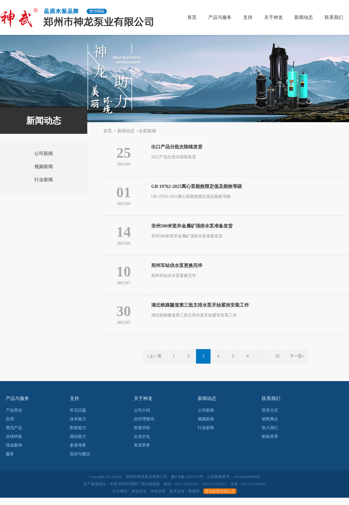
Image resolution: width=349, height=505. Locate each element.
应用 (10, 426)
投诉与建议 (80, 461)
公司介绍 (142, 417)
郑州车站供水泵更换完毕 (176, 269)
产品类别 (14, 417)
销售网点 (270, 426)
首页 (192, 17)
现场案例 (14, 452)
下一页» (297, 363)
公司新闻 (43, 153)
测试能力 (78, 444)
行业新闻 (43, 179)
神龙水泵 (157, 498)
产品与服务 (220, 17)
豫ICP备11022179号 (187, 484)
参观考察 (78, 452)
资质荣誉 (142, 452)
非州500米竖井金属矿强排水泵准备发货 (192, 228)
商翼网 (194, 498)
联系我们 (334, 17)
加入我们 (270, 435)
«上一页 (154, 363)
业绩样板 (14, 444)
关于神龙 (273, 17)
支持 (247, 17)
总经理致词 (144, 426)
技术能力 (78, 426)
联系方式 (270, 417)
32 (277, 363)
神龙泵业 (139, 498)
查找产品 (14, 435)
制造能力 (78, 435)
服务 (10, 461)
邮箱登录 (270, 444)
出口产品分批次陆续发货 (176, 146)
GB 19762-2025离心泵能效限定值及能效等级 (196, 187)
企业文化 (142, 444)
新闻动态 (303, 17)
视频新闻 (43, 166)
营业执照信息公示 (220, 498)
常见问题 (78, 417)
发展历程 (142, 435)
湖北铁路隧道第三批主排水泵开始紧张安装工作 (200, 310)
